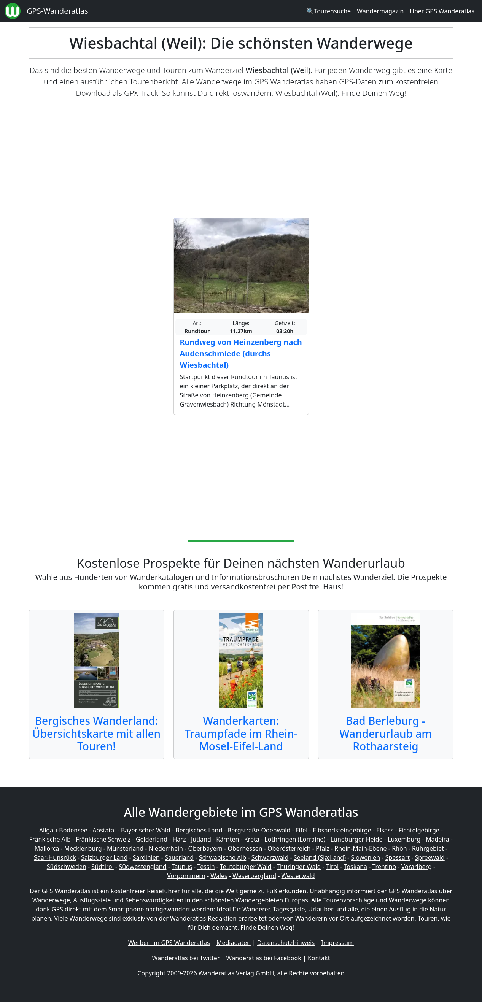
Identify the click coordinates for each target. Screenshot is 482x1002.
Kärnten (227, 839)
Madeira (437, 839)
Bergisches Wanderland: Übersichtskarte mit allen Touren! (96, 733)
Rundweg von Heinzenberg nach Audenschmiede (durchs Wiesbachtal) (241, 353)
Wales (218, 876)
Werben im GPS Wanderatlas (169, 942)
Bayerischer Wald (145, 830)
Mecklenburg (83, 848)
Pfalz (322, 848)
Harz (179, 839)
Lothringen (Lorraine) (294, 839)
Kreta (251, 839)
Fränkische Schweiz (103, 839)
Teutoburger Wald (245, 866)
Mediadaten (233, 942)
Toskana (355, 866)
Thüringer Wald (299, 866)
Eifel (302, 830)
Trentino (384, 866)
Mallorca (47, 848)
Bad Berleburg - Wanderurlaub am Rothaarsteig (385, 733)
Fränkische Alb (50, 839)
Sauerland (179, 857)
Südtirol (102, 866)
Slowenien (365, 857)
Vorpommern (186, 876)
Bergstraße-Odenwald (258, 830)
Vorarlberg (416, 866)
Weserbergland (254, 876)
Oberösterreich (288, 848)
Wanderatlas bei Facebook (263, 958)
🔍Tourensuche (328, 11)
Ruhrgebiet (428, 848)
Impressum (337, 942)
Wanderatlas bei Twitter (186, 958)
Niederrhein (166, 848)
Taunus (182, 866)
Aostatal (104, 830)
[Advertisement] (241, 158)
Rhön (399, 848)
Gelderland (151, 839)
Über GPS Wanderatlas (442, 11)
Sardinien (146, 857)
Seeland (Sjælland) (320, 857)
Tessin (206, 866)
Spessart (397, 857)
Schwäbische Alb (222, 857)
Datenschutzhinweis (286, 942)
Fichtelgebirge (419, 830)
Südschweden (66, 866)
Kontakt (319, 958)
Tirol (332, 866)
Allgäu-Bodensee (63, 830)
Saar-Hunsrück (55, 857)
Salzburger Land (104, 857)
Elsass (384, 830)
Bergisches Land (198, 830)
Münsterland (125, 848)
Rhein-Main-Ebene (360, 848)
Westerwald (298, 876)
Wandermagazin (380, 11)
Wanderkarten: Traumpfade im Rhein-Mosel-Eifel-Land (241, 733)
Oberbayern (205, 848)
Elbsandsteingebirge (342, 830)
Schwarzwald (270, 857)
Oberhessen (244, 848)
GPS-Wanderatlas (57, 11)
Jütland (201, 839)
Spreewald (430, 857)
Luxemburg (404, 839)
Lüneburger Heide (357, 839)
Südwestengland (142, 866)
